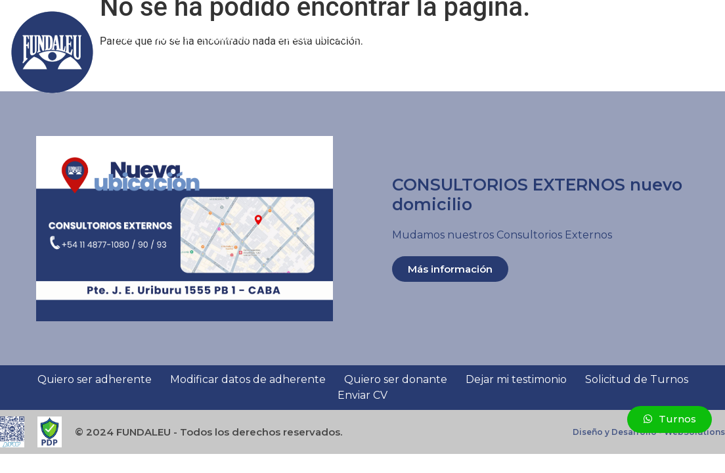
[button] (707, 52)
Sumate (170, 37)
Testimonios (530, 37)
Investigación (372, 37)
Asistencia (452, 37)
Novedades (604, 37)
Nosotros (234, 37)
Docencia (301, 37)
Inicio (124, 37)
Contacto (141, 67)
